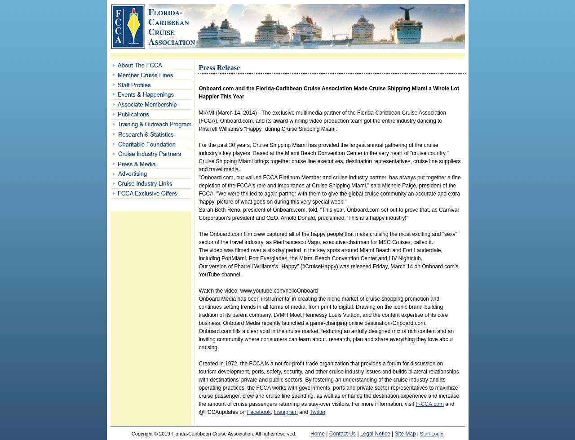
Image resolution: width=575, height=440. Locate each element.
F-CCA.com (430, 404)
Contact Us (342, 434)
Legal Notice (375, 434)
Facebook (259, 412)
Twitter (317, 412)
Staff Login (431, 433)
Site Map (405, 434)
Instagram (285, 412)
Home (317, 434)
